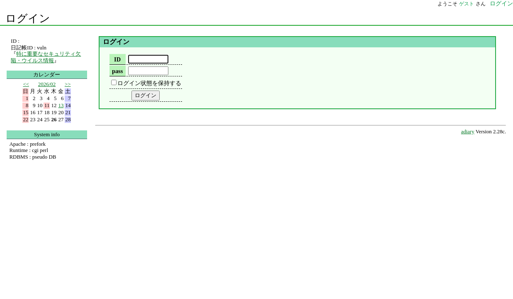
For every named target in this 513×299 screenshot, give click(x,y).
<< (26, 84)
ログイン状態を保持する (149, 83)
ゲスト (466, 4)
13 (61, 105)
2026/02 (47, 84)
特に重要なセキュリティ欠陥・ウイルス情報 (46, 57)
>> (68, 84)
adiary (467, 132)
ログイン (27, 18)
